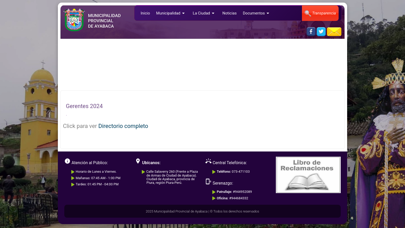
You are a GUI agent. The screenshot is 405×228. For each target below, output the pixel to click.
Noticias (229, 13)
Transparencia (320, 13)
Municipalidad (171, 13)
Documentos (257, 13)
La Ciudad (204, 13)
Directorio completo (123, 126)
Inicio (145, 13)
